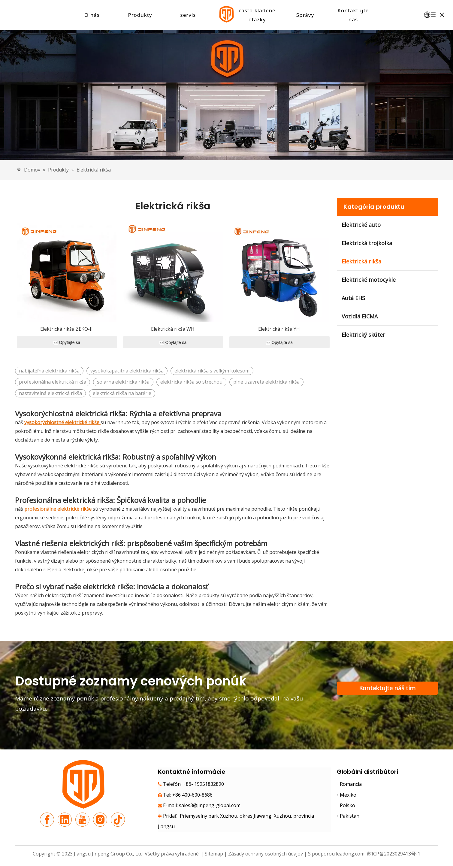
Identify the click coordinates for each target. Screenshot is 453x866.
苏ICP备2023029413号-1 (393, 854)
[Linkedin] (65, 820)
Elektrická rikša (361, 261)
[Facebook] (47, 820)
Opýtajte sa (67, 342)
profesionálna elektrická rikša (52, 382)
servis (188, 14)
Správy (305, 14)
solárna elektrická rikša (123, 382)
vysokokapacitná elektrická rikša (127, 370)
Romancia (351, 784)
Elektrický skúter (363, 335)
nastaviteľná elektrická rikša (50, 393)
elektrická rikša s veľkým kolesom (211, 370)
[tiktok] (118, 820)
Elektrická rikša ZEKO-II (66, 329)
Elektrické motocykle (369, 280)
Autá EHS (353, 298)
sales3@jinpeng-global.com (209, 805)
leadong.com (350, 854)
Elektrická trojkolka (367, 243)
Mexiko (348, 795)
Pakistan (349, 816)
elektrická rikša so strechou (191, 382)
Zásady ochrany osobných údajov (266, 854)
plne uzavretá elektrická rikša (266, 382)
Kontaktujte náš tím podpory (387, 689)
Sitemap (214, 854)
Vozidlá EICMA (360, 316)
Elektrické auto (361, 225)
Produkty (140, 14)
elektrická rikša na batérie (122, 393)
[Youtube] (82, 820)
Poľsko (347, 805)
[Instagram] (100, 820)
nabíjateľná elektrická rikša (49, 370)
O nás (92, 14)
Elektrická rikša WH (173, 329)
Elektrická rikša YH (279, 329)
